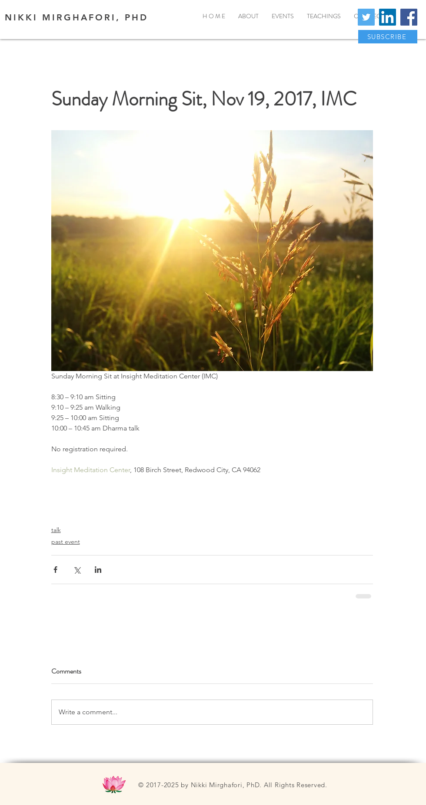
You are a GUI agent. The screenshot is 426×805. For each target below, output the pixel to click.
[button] (387, 36)
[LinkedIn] (387, 17)
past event (65, 541)
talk (56, 530)
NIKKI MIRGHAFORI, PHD (76, 17)
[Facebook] (408, 17)
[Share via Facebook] (55, 569)
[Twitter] (366, 17)
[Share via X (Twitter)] (77, 569)
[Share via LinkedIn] (98, 569)
